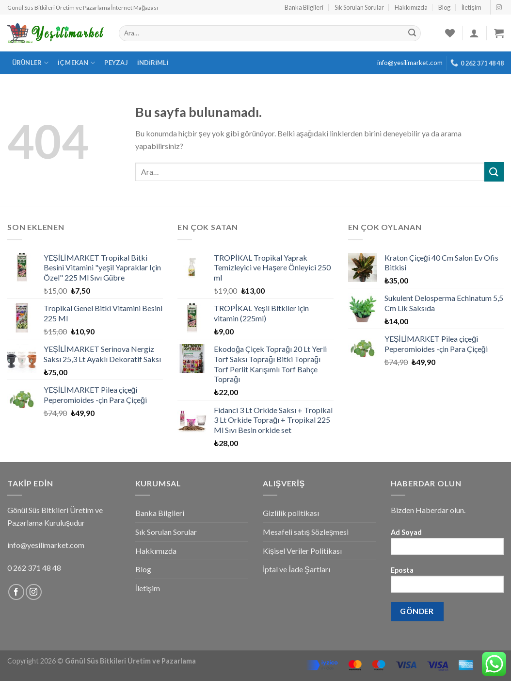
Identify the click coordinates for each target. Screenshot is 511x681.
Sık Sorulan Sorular (359, 7)
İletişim (471, 7)
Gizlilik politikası (291, 512)
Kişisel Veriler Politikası (302, 550)
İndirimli (153, 62)
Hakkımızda (411, 7)
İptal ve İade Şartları (296, 569)
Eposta (447, 582)
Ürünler (30, 62)
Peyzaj (116, 62)
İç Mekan (76, 62)
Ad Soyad (447, 545)
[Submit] (494, 171)
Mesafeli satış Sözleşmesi (306, 531)
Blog (444, 7)
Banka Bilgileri (304, 7)
